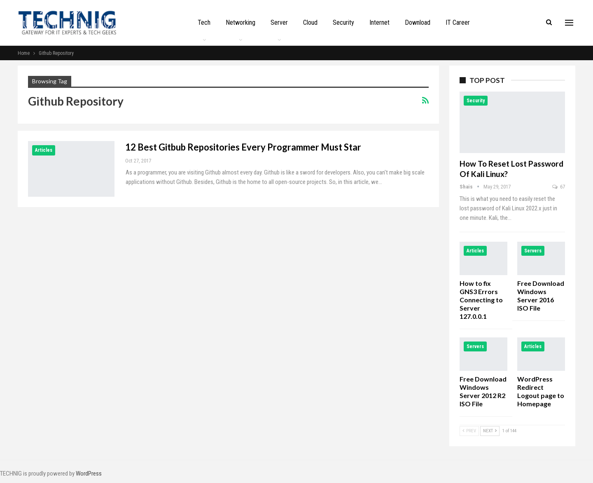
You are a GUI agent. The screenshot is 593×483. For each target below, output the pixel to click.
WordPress (89, 473)
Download (417, 22)
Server (279, 22)
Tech (204, 22)
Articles (43, 150)
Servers (533, 251)
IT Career (458, 22)
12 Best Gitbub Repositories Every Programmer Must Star (243, 147)
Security (343, 22)
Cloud (310, 22)
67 (558, 187)
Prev (469, 431)
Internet (379, 22)
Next (490, 431)
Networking (240, 22)
